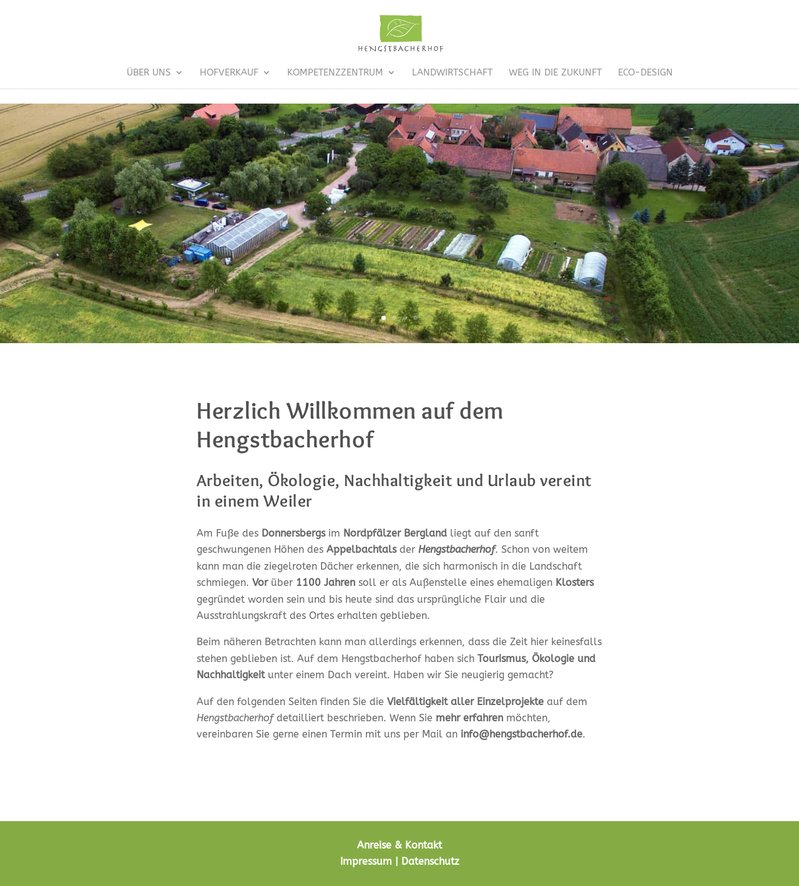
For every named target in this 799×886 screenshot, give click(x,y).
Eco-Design (645, 73)
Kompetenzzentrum (335, 73)
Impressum (366, 861)
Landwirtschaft (452, 73)
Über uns (149, 73)
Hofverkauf (229, 73)
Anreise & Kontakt (399, 845)
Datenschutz (430, 861)
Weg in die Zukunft (555, 73)
